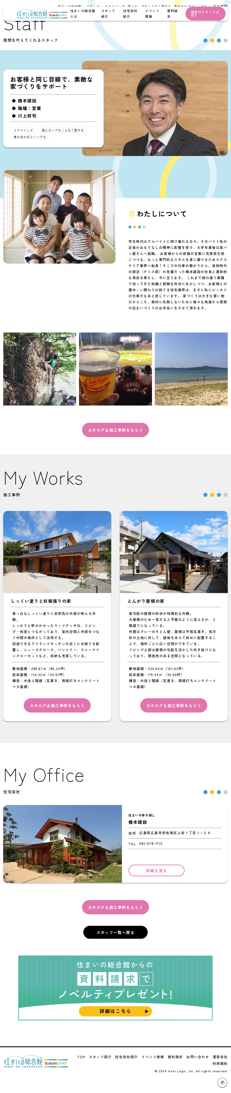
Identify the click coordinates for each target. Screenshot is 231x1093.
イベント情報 (152, 13)
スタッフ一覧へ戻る (115, 932)
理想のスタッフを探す (205, 14)
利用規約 (220, 1063)
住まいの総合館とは (82, 13)
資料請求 (172, 13)
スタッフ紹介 (108, 13)
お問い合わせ (197, 1056)
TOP (81, 1056)
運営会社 (220, 1056)
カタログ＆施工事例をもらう (115, 430)
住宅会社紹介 (130, 13)
